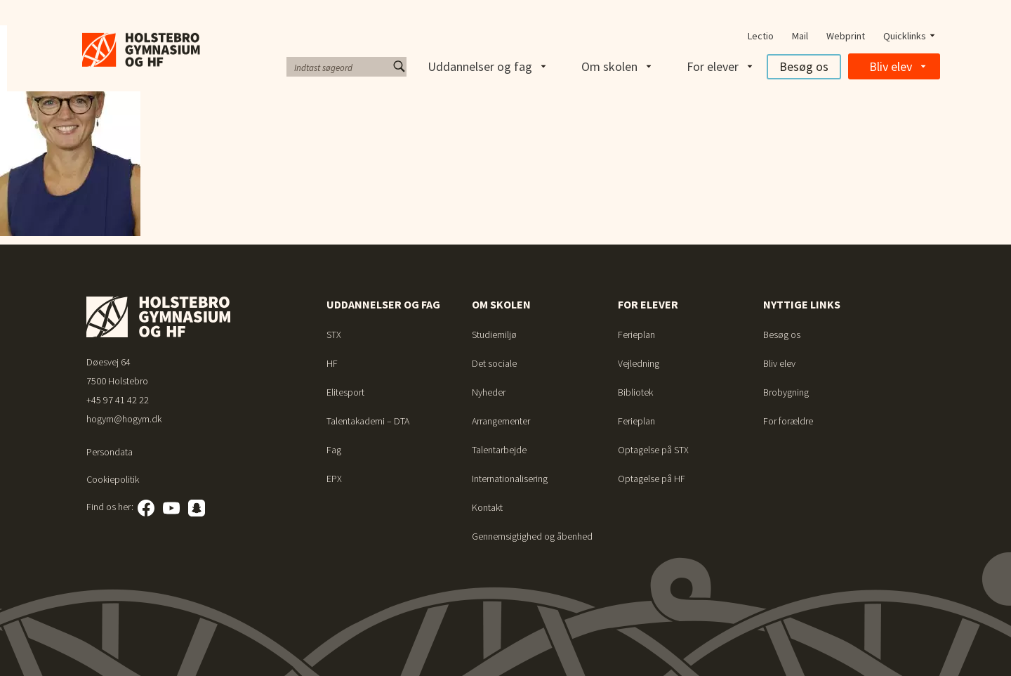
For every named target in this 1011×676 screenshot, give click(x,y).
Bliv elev (890, 66)
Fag (333, 449)
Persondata (109, 452)
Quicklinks (904, 36)
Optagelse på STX (653, 449)
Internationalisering (510, 478)
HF (332, 363)
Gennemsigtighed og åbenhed (532, 536)
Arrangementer (501, 421)
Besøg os (803, 66)
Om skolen (609, 66)
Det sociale (494, 363)
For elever (713, 66)
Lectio (761, 36)
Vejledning (638, 363)
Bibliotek (635, 392)
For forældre (788, 421)
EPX (334, 478)
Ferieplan (636, 334)
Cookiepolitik (112, 479)
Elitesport (345, 392)
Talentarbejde (499, 449)
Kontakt (487, 507)
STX (333, 334)
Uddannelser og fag (480, 66)
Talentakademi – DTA (367, 421)
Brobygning (786, 392)
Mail (800, 36)
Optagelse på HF (651, 478)
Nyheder (488, 392)
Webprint (845, 36)
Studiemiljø (494, 334)
